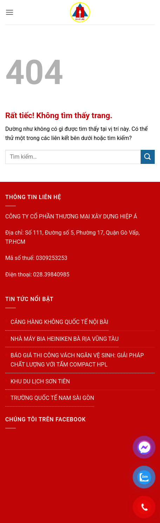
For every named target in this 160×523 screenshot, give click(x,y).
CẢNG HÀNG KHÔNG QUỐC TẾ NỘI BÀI (59, 322)
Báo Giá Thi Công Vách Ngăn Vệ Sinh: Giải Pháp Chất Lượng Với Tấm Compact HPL (77, 360)
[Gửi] (148, 157)
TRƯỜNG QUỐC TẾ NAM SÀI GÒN (52, 398)
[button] (9, 12)
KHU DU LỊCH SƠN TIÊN (40, 381)
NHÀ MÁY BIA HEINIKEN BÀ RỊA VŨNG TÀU (65, 339)
